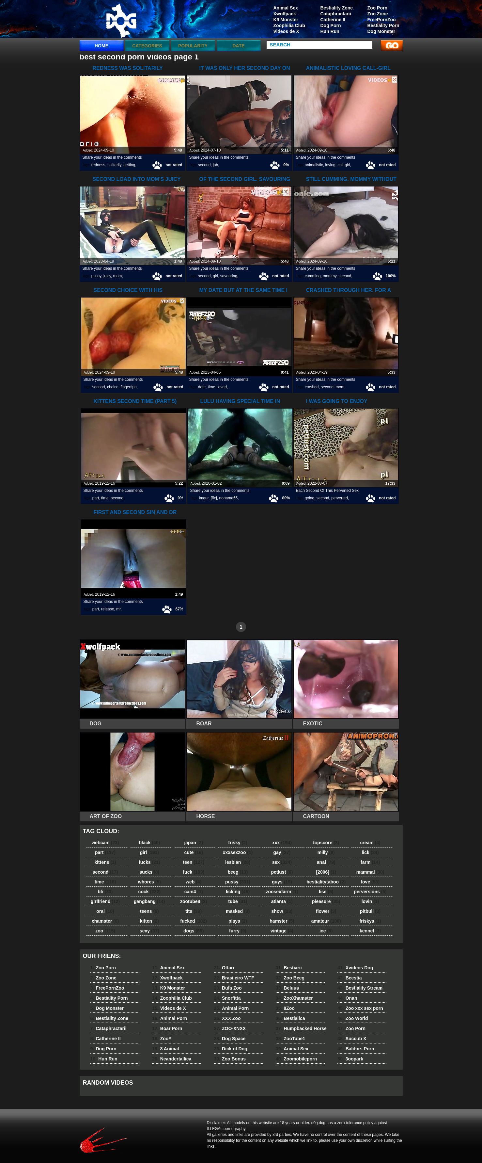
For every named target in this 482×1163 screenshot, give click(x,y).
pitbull (370, 911)
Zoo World (352, 1018)
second (204, 165)
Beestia (349, 977)
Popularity (193, 45)
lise (326, 891)
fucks (149, 862)
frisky (237, 842)
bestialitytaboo (326, 881)
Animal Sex (285, 7)
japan (193, 842)
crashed (312, 387)
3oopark (350, 1058)
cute (193, 852)
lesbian (237, 862)
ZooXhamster (294, 998)
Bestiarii (289, 967)
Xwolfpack (284, 13)
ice (326, 930)
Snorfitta (227, 998)
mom (117, 276)
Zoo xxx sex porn (360, 1008)
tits (193, 911)
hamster (282, 921)
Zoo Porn (377, 7)
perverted (339, 498)
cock (149, 891)
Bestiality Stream (359, 988)
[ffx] (214, 498)
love (370, 881)
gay (281, 852)
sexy (149, 930)
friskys (370, 921)
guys (282, 881)
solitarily (114, 165)
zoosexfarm (282, 891)
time (211, 387)
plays (237, 921)
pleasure (326, 901)
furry (237, 930)
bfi (105, 891)
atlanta (282, 901)
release (107, 609)
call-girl (343, 165)
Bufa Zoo (228, 988)
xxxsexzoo (238, 852)
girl (215, 276)
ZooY (161, 1038)
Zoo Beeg (290, 977)
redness (98, 165)
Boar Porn (167, 1028)
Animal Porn (169, 1018)
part (95, 498)
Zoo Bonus (230, 1058)
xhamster (105, 921)
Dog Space (230, 1038)
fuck (193, 872)
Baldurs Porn (355, 1048)
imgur (204, 498)
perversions (370, 891)
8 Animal (165, 1048)
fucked (193, 921)
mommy (329, 276)
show (282, 911)
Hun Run (329, 31)
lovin (370, 901)
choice (112, 387)
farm (370, 862)
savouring (228, 276)
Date (238, 45)
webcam (105, 842)
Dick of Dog (230, 1048)
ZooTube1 (290, 1038)
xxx (282, 842)
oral (105, 911)
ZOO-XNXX (230, 1028)
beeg (238, 872)
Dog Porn (330, 25)
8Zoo (285, 1008)
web (193, 881)
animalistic (314, 165)
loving (330, 165)
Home (101, 45)
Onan (347, 998)
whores (149, 881)
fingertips (128, 387)
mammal (370, 872)
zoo (105, 930)
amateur (326, 921)
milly (326, 852)
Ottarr (224, 967)
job (215, 165)
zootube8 (193, 901)
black (149, 842)
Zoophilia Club (289, 25)
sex (282, 862)
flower (326, 911)
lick (370, 852)
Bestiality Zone (336, 7)
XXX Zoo (227, 1018)
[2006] (326, 872)
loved (222, 387)
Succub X (351, 1038)
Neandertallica (171, 1058)
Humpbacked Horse (301, 1028)
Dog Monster (381, 31)
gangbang (149, 901)
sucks (149, 872)
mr (118, 609)
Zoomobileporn (296, 1058)
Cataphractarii (335, 13)
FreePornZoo (381, 19)
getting (129, 165)
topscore (326, 842)
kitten (149, 921)
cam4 (193, 891)
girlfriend (105, 901)
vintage (282, 930)
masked (238, 911)
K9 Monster (285, 19)
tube (237, 901)
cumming (313, 276)
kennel (370, 930)
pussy (96, 276)
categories (147, 45)
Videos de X (286, 31)
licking (238, 891)
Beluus (287, 988)
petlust (282, 872)
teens (149, 911)
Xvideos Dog (355, 967)
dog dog (121, 20)
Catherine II (332, 19)
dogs (193, 930)
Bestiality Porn (383, 25)
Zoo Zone (377, 13)
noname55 (228, 498)
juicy (107, 276)
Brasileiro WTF (234, 977)
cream (370, 842)
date (202, 387)
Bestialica (290, 1018)
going (309, 498)
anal (326, 862)
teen (193, 862)
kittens (105, 862)
